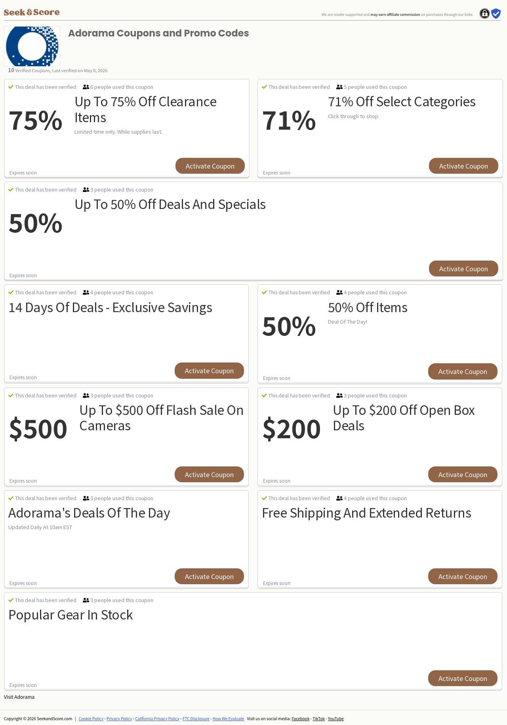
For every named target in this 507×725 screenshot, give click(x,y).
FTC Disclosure (196, 718)
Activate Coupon (210, 166)
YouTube (336, 718)
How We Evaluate (228, 718)
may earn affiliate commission (395, 14)
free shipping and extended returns (366, 512)
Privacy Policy (119, 718)
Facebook (300, 718)
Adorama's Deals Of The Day (89, 512)
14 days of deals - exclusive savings (110, 306)
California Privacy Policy (157, 718)
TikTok (319, 718)
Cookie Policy (91, 718)
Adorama (24, 696)
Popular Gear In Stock (70, 614)
